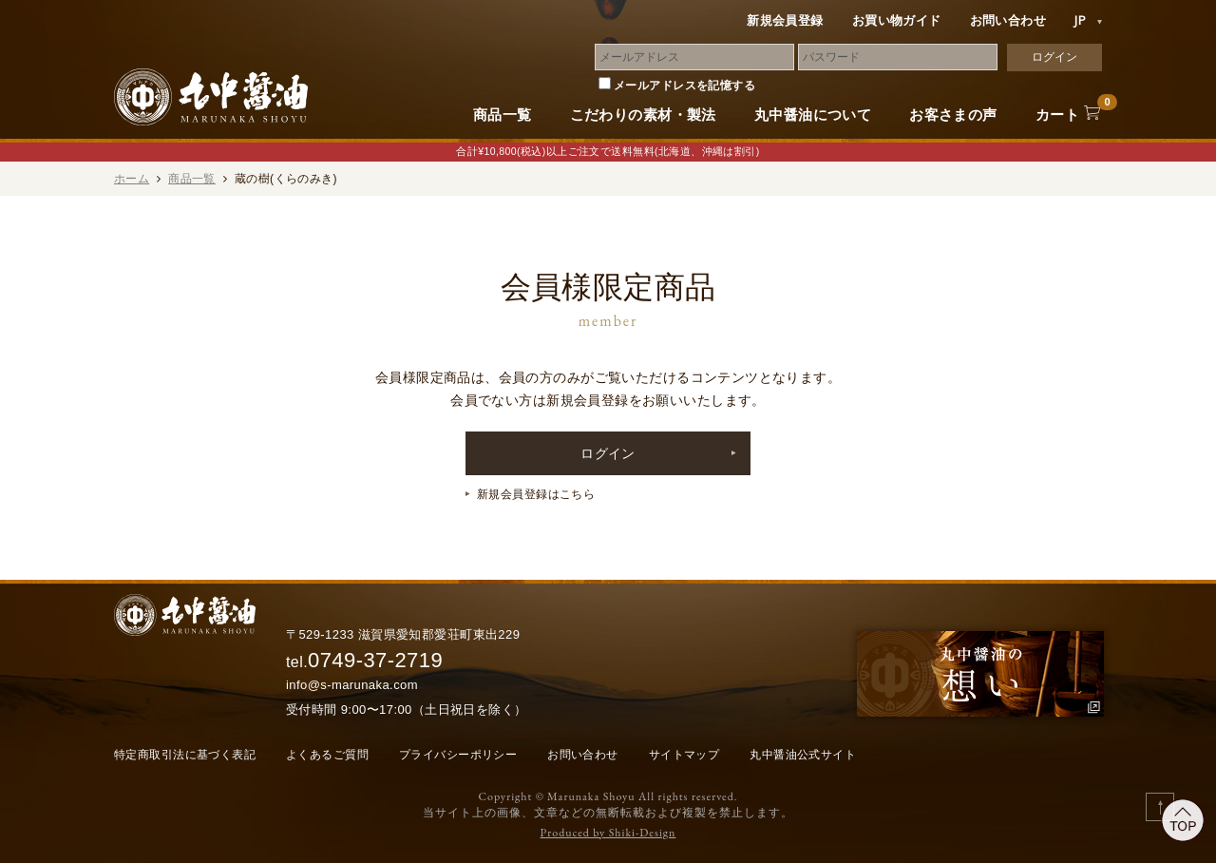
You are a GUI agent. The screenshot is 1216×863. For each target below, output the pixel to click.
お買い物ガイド (896, 20)
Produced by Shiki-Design (608, 832)
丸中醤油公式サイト (803, 754)
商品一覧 (502, 114)
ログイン (608, 453)
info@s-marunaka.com (352, 685)
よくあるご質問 (327, 754)
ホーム (131, 178)
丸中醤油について (812, 114)
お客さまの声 (953, 114)
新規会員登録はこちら (536, 494)
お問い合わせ (1008, 20)
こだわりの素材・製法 (643, 114)
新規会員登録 (785, 20)
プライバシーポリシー (458, 754)
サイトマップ (684, 754)
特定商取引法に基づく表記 (185, 754)
